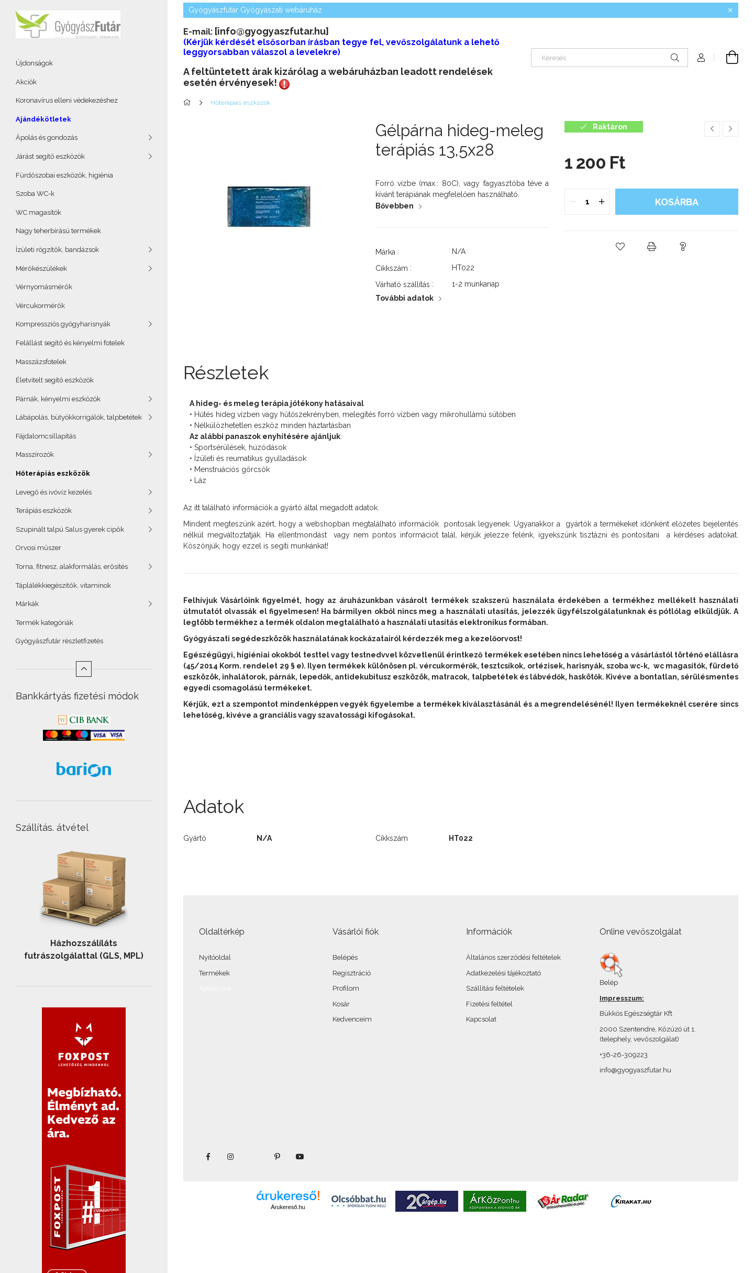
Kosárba (676, 201)
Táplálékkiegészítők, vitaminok (63, 585)
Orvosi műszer (38, 548)
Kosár (341, 1004)
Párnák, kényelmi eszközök (58, 399)
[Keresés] (609, 57)
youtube (300, 1157)
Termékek (214, 973)
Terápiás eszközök (44, 510)
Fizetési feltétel (489, 1004)
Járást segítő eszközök (50, 156)
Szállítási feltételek (495, 988)
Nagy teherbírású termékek (58, 231)
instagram (231, 1157)
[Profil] (701, 57)
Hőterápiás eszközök (53, 473)
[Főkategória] (188, 102)
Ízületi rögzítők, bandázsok (57, 250)
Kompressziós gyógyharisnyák (63, 324)
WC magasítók (38, 212)
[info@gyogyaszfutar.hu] (272, 31)
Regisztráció (351, 973)
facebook (208, 1157)
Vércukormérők (40, 306)
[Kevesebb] (84, 669)
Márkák (27, 604)
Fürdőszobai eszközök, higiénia (64, 175)
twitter (254, 1157)
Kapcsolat (481, 1019)
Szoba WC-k (35, 193)
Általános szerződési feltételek (513, 957)
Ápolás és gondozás (46, 137)
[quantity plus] (601, 201)
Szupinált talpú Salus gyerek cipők (70, 529)
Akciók (26, 82)
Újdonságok (34, 63)
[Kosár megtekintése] (726, 57)
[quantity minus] (573, 201)
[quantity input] (587, 201)
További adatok (404, 298)
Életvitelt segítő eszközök (55, 380)
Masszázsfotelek (41, 362)
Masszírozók (35, 454)
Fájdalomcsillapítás (46, 436)
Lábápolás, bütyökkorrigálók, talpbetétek (79, 417)
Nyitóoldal (215, 957)
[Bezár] (730, 10)
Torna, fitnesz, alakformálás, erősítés (72, 566)
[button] (619, 247)
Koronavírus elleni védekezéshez (67, 100)
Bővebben (394, 206)
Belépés (345, 957)
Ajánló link (215, 988)
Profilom (345, 988)
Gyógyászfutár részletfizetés (59, 641)
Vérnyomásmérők (44, 287)
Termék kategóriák (44, 623)
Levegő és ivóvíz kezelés (54, 492)
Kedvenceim (352, 1019)
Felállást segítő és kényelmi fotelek (70, 343)
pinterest (277, 1157)
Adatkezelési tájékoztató (503, 973)
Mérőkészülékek (41, 268)
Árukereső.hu (288, 1207)
